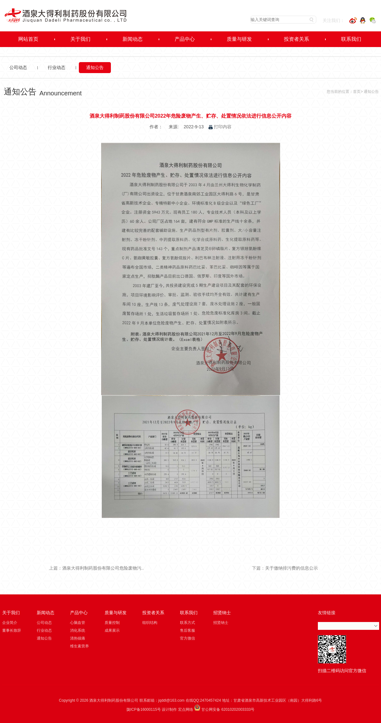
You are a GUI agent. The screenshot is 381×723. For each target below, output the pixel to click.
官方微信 (187, 638)
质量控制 (112, 622)
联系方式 (187, 622)
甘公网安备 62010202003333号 (224, 709)
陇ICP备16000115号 (144, 709)
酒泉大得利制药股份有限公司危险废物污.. (103, 568)
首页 (357, 91)
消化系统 (77, 630)
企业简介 (9, 622)
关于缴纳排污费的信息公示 (291, 568)
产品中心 (79, 612)
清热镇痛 (77, 638)
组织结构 (149, 622)
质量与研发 (116, 612)
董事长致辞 (11, 630)
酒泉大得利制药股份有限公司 (113, 700)
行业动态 (56, 67)
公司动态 (18, 67)
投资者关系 (153, 612)
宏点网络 (185, 709)
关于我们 (11, 612)
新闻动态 (45, 612)
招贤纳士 (222, 612)
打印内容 (220, 126)
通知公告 (95, 67)
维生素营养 (79, 646)
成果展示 (112, 630)
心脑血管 (77, 622)
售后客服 (187, 630)
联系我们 (189, 612)
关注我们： (334, 20)
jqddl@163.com (171, 700)
